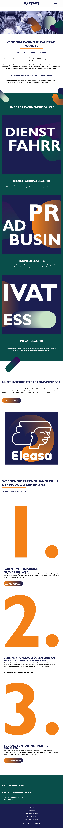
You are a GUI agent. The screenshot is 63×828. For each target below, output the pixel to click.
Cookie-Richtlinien (31, 813)
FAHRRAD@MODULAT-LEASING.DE (13, 797)
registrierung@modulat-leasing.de (18, 672)
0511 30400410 (7, 799)
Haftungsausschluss (31, 819)
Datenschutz (31, 816)
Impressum (31, 810)
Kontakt (31, 807)
